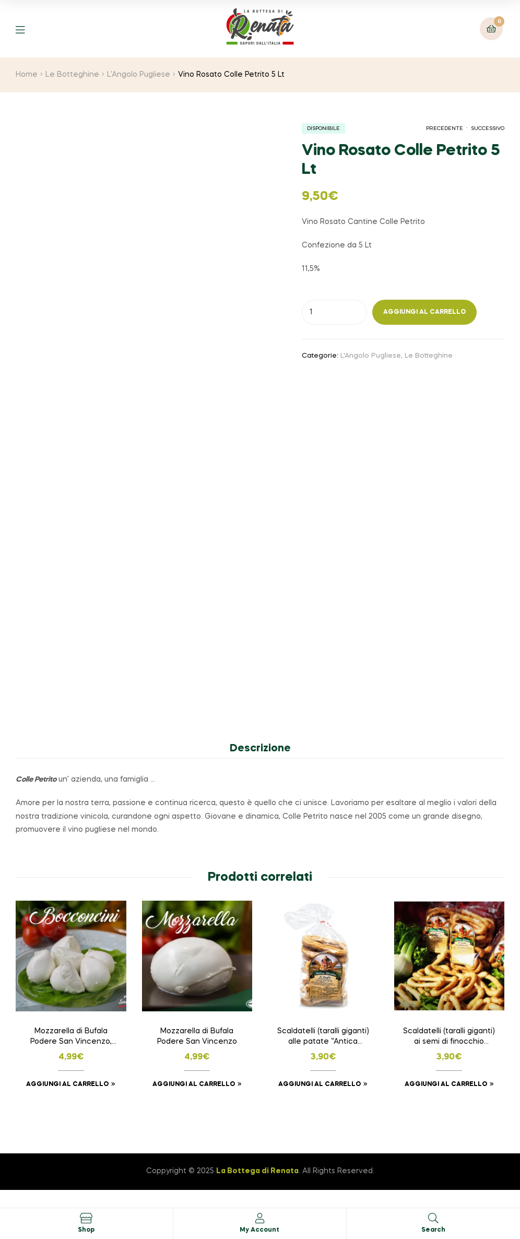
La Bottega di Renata (257, 1171)
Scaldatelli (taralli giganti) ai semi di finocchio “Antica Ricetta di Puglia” (449, 1037)
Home (27, 74)
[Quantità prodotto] (334, 312)
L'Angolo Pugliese (138, 74)
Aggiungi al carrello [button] (67, 1084)
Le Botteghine (72, 74)
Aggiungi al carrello (424, 312)
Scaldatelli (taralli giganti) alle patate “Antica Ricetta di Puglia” (323, 1037)
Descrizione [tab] (260, 749)
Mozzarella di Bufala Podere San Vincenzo (197, 1036)
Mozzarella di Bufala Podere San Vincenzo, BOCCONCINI (71, 1037)
